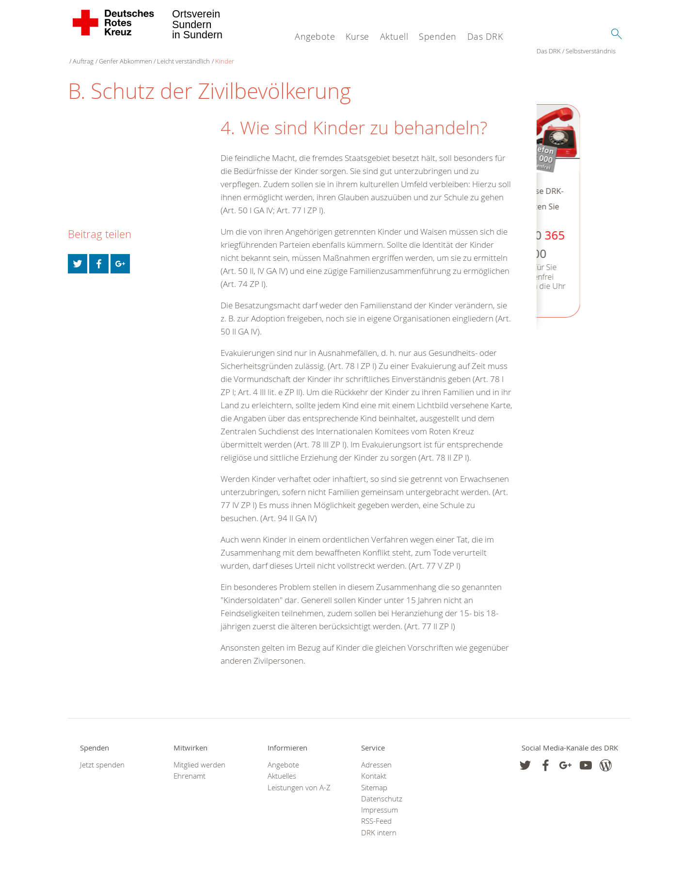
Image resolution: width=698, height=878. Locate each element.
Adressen (376, 757)
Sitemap (374, 779)
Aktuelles (282, 768)
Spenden (438, 36)
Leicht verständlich (263, 53)
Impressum (379, 802)
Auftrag (162, 53)
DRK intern (379, 825)
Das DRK (485, 36)
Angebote (315, 36)
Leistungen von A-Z (299, 779)
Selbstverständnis (122, 53)
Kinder (303, 53)
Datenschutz (381, 791)
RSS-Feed (376, 813)
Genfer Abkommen (204, 53)
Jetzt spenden (102, 757)
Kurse (357, 36)
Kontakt (373, 768)
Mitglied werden (199, 757)
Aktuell (394, 36)
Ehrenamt (190, 768)
